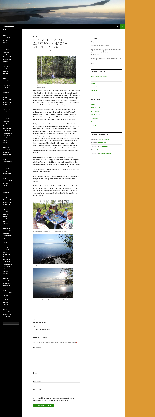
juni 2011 (5, 185)
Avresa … (94, 80)
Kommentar (37, 347)
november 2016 (7, 59)
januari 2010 (6, 226)
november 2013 (7, 128)
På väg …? (94, 83)
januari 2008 (6, 283)
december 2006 (7, 314)
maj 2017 (5, 45)
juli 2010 (5, 211)
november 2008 (7, 259)
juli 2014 (5, 111)
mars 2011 (6, 192)
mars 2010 (6, 221)
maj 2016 (5, 73)
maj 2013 (5, 142)
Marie (46, 51)
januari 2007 (6, 311)
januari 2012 (6, 171)
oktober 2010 (6, 204)
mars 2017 (6, 49)
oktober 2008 (6, 261)
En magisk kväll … (102, 142)
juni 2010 (5, 214)
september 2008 (7, 264)
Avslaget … (94, 87)
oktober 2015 (6, 83)
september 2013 (7, 133)
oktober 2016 (6, 61)
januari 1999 (6, 316)
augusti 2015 (6, 85)
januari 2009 (6, 254)
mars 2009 (6, 250)
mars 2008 (6, 278)
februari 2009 (6, 252)
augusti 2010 (6, 209)
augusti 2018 (6, 38)
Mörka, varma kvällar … (104, 150)
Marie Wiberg (8, 26)
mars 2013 (6, 147)
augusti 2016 (6, 66)
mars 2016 (6, 78)
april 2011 (5, 190)
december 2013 (7, 126)
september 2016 (7, 64)
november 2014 (7, 102)
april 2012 (5, 166)
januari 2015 (6, 97)
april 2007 (5, 304)
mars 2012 (6, 169)
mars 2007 (6, 307)
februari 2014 (6, 121)
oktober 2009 (6, 233)
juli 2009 (5, 240)
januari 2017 (6, 54)
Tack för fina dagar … (104, 139)
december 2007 (7, 285)
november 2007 (7, 288)
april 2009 (5, 247)
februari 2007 (6, 309)
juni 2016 (5, 71)
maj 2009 (5, 245)
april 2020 (5, 33)
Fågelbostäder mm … (56, 321)
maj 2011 (5, 188)
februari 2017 (6, 52)
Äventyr (116, 26)
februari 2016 (6, 80)
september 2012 (7, 161)
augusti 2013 (6, 135)
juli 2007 (5, 297)
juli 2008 (5, 269)
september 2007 (7, 292)
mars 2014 (6, 119)
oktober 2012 (6, 159)
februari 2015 (6, 95)
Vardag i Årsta (95, 125)
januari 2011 (6, 197)
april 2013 (5, 145)
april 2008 (5, 276)
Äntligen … (94, 90)
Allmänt (36, 36)
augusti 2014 (6, 109)
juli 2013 (5, 138)
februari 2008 (6, 281)
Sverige (93, 122)
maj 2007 (5, 302)
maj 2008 (5, 273)
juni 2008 (5, 271)
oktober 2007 (6, 290)
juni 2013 (5, 140)
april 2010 (5, 219)
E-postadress (38, 381)
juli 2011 (5, 183)
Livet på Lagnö (95, 111)
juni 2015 (5, 88)
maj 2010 (5, 216)
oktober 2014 (6, 104)
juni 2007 (5, 300)
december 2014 (7, 99)
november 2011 (7, 176)
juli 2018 (5, 40)
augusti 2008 (6, 266)
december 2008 (7, 257)
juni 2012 (5, 164)
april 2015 (5, 90)
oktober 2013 (6, 130)
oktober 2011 (6, 178)
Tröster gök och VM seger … (56, 328)
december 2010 (7, 200)
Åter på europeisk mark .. (99, 76)
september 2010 (7, 207)
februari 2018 (6, 42)
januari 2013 (6, 152)
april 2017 (5, 47)
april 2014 (5, 116)
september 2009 (7, 235)
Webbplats (37, 389)
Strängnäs (94, 118)
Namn (35, 373)
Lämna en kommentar (58, 51)
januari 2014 (6, 123)
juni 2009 (5, 242)
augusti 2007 (6, 295)
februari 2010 (6, 223)
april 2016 (5, 76)
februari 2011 (6, 195)
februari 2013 (6, 149)
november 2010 (7, 202)
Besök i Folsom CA (97, 107)
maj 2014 (5, 114)
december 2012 (7, 154)
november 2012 (7, 157)
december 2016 (7, 57)
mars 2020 (6, 35)
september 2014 (7, 107)
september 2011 (7, 180)
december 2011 (7, 173)
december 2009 (7, 228)
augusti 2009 (6, 238)
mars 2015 (6, 92)
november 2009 (7, 230)
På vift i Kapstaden (97, 115)
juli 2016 (5, 68)
